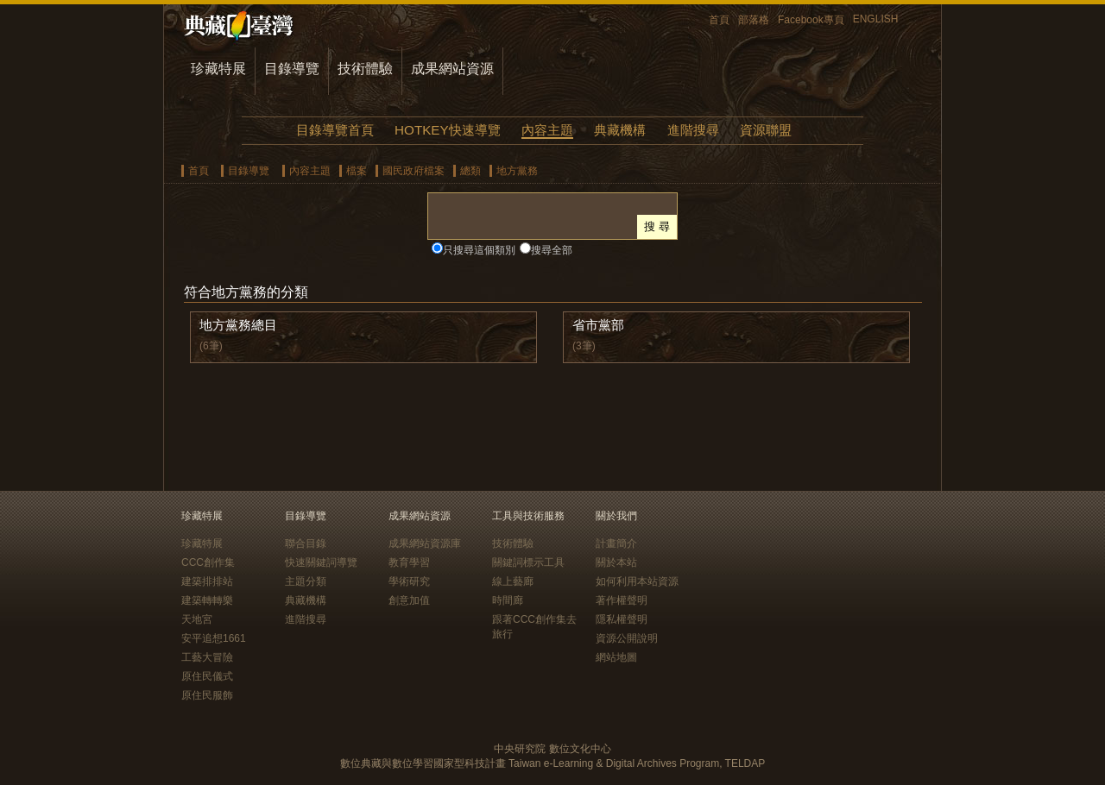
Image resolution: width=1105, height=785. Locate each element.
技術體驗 (365, 68)
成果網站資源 (452, 68)
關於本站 (616, 562)
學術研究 (409, 581)
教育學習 (409, 562)
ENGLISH (876, 19)
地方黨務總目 (238, 324)
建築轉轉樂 (207, 600)
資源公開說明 (627, 638)
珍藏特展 (218, 68)
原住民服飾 (207, 695)
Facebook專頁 (811, 20)
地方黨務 (517, 171)
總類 (470, 171)
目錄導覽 (291, 68)
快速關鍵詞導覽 (321, 562)
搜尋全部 (551, 250)
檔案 (356, 171)
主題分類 (305, 581)
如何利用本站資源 (637, 581)
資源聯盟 (766, 129)
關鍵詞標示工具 (528, 562)
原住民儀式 (207, 676)
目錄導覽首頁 (335, 129)
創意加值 (409, 600)
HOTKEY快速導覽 (447, 129)
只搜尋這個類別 (479, 250)
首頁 (719, 20)
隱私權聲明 (621, 619)
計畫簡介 (616, 543)
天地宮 (196, 619)
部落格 (753, 20)
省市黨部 (598, 324)
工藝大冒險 (207, 657)
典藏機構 (620, 129)
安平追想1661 (213, 638)
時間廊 (507, 600)
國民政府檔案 (413, 171)
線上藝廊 (513, 581)
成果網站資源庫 (424, 543)
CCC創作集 (208, 562)
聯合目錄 (305, 543)
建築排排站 (207, 581)
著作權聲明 (621, 600)
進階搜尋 (693, 129)
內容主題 (547, 129)
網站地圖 (616, 657)
